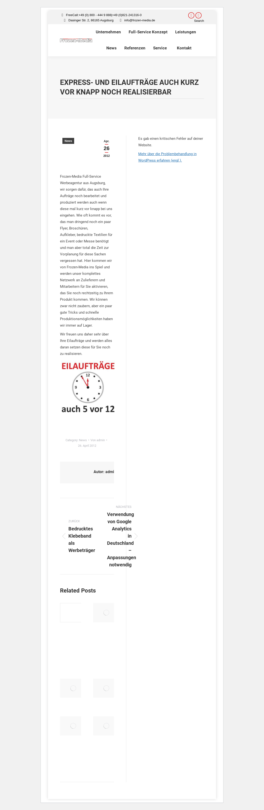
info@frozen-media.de (139, 20)
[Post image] (73, 612)
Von (97, 440)
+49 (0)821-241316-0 (127, 15)
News (68, 141)
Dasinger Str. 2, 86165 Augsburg (91, 20)
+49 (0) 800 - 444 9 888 (95, 15)
